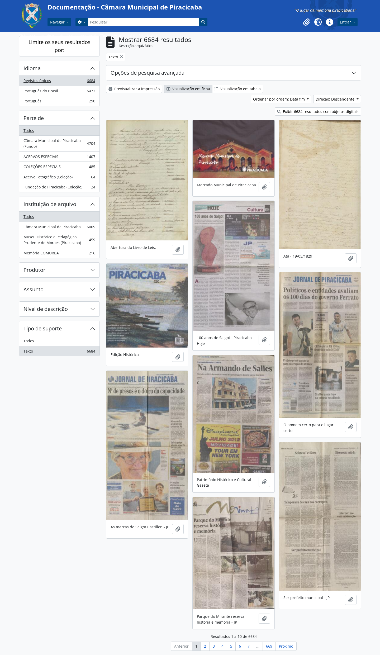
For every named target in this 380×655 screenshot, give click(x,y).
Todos (28, 130)
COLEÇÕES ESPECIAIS (59, 168)
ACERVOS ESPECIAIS (59, 158)
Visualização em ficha (188, 88)
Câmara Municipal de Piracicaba (59, 228)
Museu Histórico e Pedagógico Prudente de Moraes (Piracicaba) (59, 239)
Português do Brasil (59, 92)
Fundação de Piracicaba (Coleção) (59, 188)
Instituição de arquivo (49, 204)
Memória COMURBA (59, 254)
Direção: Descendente (335, 99)
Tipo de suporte (42, 328)
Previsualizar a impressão (134, 88)
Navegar (58, 22)
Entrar (346, 22)
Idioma (32, 68)
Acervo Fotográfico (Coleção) (59, 178)
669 (269, 646)
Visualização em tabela (238, 88)
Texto (59, 352)
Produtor (34, 269)
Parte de (33, 118)
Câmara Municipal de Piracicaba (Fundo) (59, 143)
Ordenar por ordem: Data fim (279, 99)
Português (59, 102)
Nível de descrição (45, 308)
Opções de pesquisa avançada (147, 72)
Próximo (286, 646)
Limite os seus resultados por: (59, 46)
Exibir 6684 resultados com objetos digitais (318, 111)
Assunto (33, 289)
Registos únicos (59, 82)
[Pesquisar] (143, 22)
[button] (306, 22)
